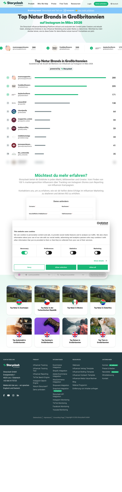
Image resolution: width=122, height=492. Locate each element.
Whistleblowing (108, 375)
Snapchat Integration (61, 390)
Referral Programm (80, 385)
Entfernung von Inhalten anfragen (85, 389)
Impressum (47, 417)
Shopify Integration (60, 371)
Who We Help (43, 4)
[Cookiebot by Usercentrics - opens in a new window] (98, 223)
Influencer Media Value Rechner (85, 378)
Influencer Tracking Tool (40, 369)
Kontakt (105, 378)
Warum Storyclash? (40, 386)
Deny (29, 267)
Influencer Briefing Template (83, 372)
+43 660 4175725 (10, 381)
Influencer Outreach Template (84, 375)
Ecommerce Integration (57, 366)
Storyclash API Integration (58, 395)
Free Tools (64, 4)
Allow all (92, 267)
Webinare (76, 365)
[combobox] (38, 274)
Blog (74, 382)
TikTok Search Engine (41, 377)
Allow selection (61, 267)
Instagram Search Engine (39, 382)
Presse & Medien (108, 368)
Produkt (31, 4)
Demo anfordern (101, 4)
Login (89, 4)
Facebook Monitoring (61, 406)
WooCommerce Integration (58, 381)
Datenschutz (37, 417)
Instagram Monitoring (61, 400)
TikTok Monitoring (60, 403)
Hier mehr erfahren (86, 10)
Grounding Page (58, 417)
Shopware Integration (61, 385)
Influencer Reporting (40, 374)
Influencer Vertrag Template (83, 368)
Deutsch (114, 4)
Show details (99, 261)
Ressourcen (75, 4)
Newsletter (110, 372)
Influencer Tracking (40, 365)
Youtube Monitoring (60, 410)
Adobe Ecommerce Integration (60, 375)
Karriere (110, 365)
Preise (53, 4)
